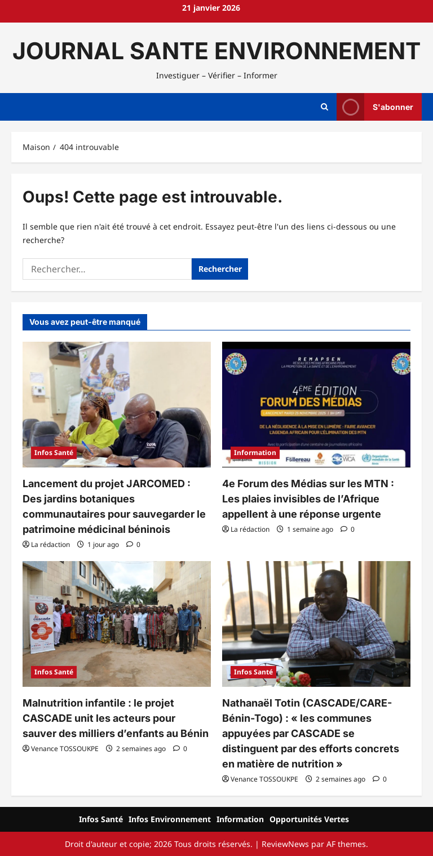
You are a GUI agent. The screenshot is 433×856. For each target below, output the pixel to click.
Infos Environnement (170, 819)
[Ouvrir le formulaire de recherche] (324, 107)
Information (255, 452)
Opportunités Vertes (309, 819)
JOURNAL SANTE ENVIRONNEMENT (216, 51)
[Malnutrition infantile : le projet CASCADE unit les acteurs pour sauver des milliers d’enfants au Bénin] (117, 624)
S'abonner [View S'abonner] (375, 107)
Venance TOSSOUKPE (65, 748)
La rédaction (50, 544)
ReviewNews (285, 844)
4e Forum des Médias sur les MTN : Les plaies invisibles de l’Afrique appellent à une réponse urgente (308, 499)
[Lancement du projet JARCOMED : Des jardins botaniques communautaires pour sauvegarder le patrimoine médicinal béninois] (117, 404)
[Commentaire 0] (133, 544)
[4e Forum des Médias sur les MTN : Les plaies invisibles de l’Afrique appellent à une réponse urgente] (316, 404)
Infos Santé (53, 452)
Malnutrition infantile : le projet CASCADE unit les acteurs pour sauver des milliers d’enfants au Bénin (116, 718)
